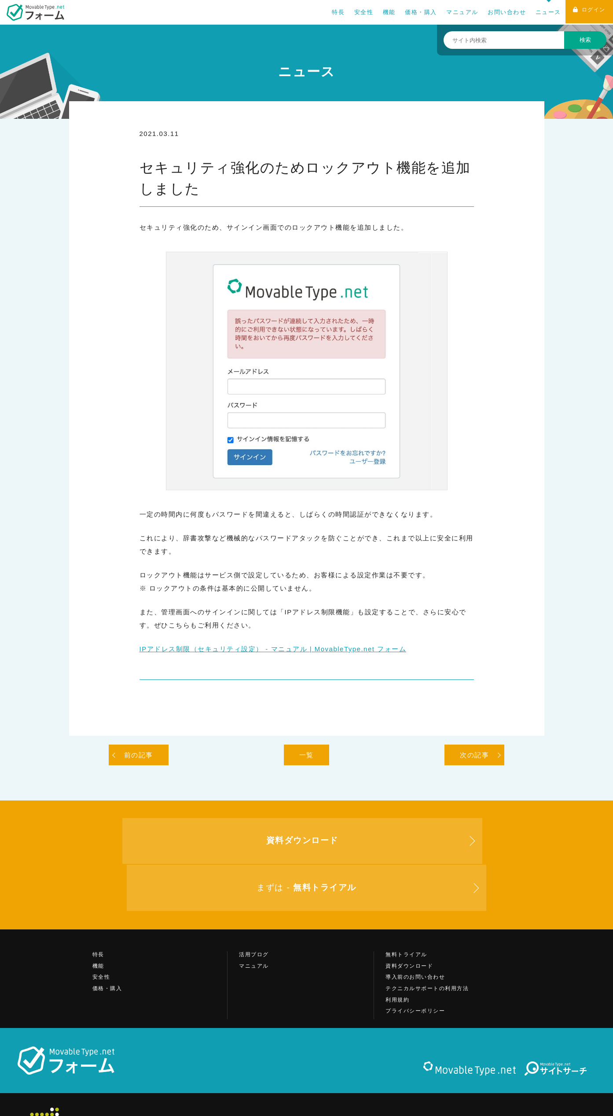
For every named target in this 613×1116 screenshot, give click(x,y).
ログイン (587, 12)
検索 (585, 40)
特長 (334, 12)
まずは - (454, 843)
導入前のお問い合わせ (415, 934)
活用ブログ (254, 912)
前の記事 (138, 755)
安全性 (360, 12)
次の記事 (474, 755)
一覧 (306, 755)
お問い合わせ (503, 12)
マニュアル (458, 12)
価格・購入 (417, 12)
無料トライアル (406, 912)
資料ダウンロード (409, 923)
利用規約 (397, 957)
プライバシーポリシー (415, 968)
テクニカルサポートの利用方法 (427, 945)
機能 (385, 12)
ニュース (544, 12)
